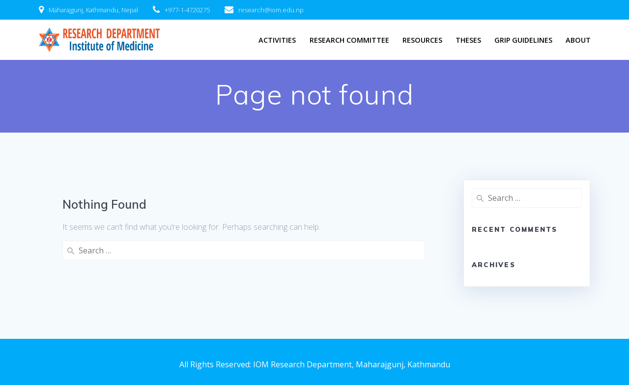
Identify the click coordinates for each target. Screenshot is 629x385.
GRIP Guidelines (523, 40)
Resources (422, 40)
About (578, 40)
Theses (468, 40)
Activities (277, 40)
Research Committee (349, 40)
